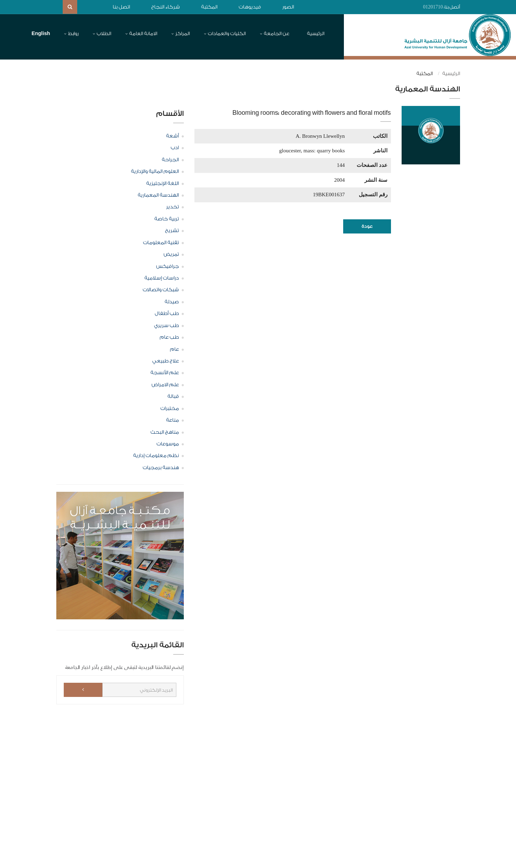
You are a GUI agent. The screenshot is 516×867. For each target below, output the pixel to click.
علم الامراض (165, 384)
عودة (367, 226)
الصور (288, 7)
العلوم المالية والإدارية (155, 171)
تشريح (172, 230)
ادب (175, 148)
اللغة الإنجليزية (162, 183)
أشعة (172, 136)
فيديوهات (250, 7)
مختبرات (169, 408)
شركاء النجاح (165, 7)
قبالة (173, 396)
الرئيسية (315, 33)
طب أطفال (167, 313)
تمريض (171, 254)
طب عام (169, 337)
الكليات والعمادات (227, 33)
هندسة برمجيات (161, 467)
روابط (73, 33)
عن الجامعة (276, 33)
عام (174, 349)
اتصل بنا (121, 7)
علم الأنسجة (165, 373)
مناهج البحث (165, 432)
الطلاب (104, 33)
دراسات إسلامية (161, 278)
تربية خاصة (166, 218)
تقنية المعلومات (161, 242)
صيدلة (172, 301)
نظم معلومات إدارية (156, 455)
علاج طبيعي (165, 361)
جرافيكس (167, 266)
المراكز (182, 33)
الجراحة (170, 159)
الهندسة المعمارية (158, 195)
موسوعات (168, 443)
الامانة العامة (143, 33)
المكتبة (209, 7)
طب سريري (166, 325)
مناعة (172, 420)
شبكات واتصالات (161, 290)
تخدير (172, 207)
